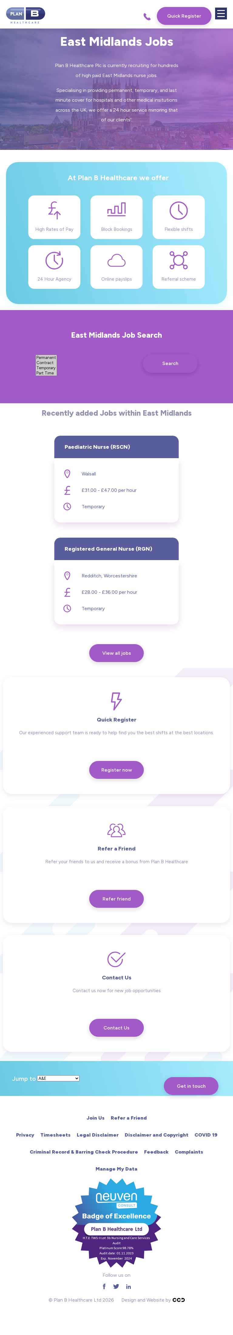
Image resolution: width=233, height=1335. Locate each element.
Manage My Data (116, 1169)
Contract (46, 362)
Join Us (95, 1118)
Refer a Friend (129, 1118)
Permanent (46, 357)
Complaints (189, 1152)
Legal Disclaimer (98, 1135)
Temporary (46, 367)
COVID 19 (205, 1135)
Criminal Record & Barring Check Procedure (84, 1152)
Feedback (156, 1152)
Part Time (46, 373)
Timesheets (55, 1135)
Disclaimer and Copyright (156, 1135)
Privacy (25, 1135)
